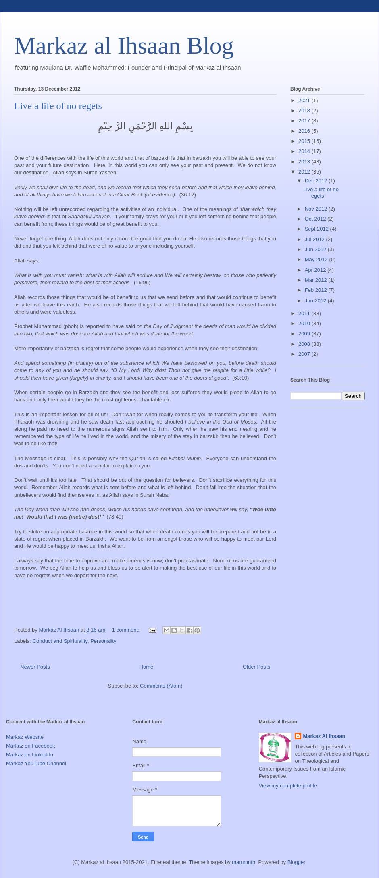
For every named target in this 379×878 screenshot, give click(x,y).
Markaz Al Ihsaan (324, 736)
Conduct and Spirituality (60, 641)
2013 (305, 162)
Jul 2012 (315, 239)
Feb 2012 (317, 290)
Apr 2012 (316, 270)
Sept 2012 (317, 229)
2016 (305, 131)
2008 (305, 344)
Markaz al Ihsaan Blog (124, 45)
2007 (305, 354)
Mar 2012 (317, 280)
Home (147, 667)
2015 (305, 141)
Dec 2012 (317, 181)
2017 (305, 121)
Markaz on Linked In (29, 755)
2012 (305, 172)
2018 (305, 110)
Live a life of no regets (58, 106)
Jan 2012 (316, 300)
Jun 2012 (316, 249)
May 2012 (317, 259)
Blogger (296, 862)
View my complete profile (288, 786)
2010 (305, 323)
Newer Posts (35, 667)
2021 (305, 100)
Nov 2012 (317, 209)
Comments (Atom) (161, 686)
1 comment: (126, 630)
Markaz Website (25, 737)
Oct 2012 (316, 219)
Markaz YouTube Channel (36, 763)
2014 (305, 151)
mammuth (243, 862)
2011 (305, 313)
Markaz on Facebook (30, 746)
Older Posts (256, 667)
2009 (305, 334)
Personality (103, 641)
